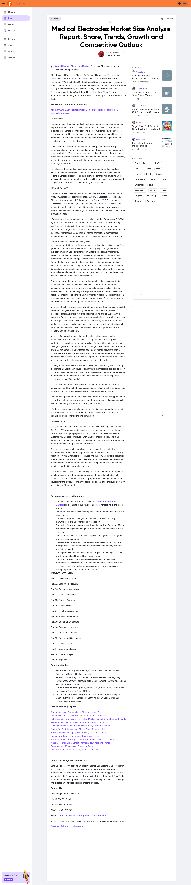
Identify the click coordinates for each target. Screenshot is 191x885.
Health (111, 22)
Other (135, 99)
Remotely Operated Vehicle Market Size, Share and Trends (78, 715)
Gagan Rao (140, 139)
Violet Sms (140, 72)
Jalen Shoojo (141, 106)
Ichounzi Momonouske (115, 53)
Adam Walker (141, 89)
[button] (182, 3)
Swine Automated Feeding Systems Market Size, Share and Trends (82, 739)
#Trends (96, 821)
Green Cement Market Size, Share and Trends (72, 746)
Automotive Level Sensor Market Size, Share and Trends (77, 712)
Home (134, 82)
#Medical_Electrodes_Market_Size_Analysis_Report (68, 821)
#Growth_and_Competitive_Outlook (112, 821)
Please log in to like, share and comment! (67, 826)
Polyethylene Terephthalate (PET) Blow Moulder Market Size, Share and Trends (88, 719)
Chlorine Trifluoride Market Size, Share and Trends (74, 749)
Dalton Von (140, 122)
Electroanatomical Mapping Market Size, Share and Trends (78, 732)
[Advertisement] (88, 851)
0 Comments (167, 19)
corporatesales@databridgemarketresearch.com (82, 815)
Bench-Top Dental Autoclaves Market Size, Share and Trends (79, 729)
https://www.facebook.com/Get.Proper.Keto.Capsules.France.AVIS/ (145, 112)
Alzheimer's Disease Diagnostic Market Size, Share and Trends (80, 743)
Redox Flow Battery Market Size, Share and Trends (75, 736)
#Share (89, 821)
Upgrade (8, 879)
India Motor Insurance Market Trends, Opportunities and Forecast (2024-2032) (146, 147)
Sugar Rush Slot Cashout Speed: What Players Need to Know (146, 129)
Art (133, 132)
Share (54, 18)
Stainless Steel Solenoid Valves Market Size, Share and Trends (80, 726)
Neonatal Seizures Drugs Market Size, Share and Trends (77, 722)
